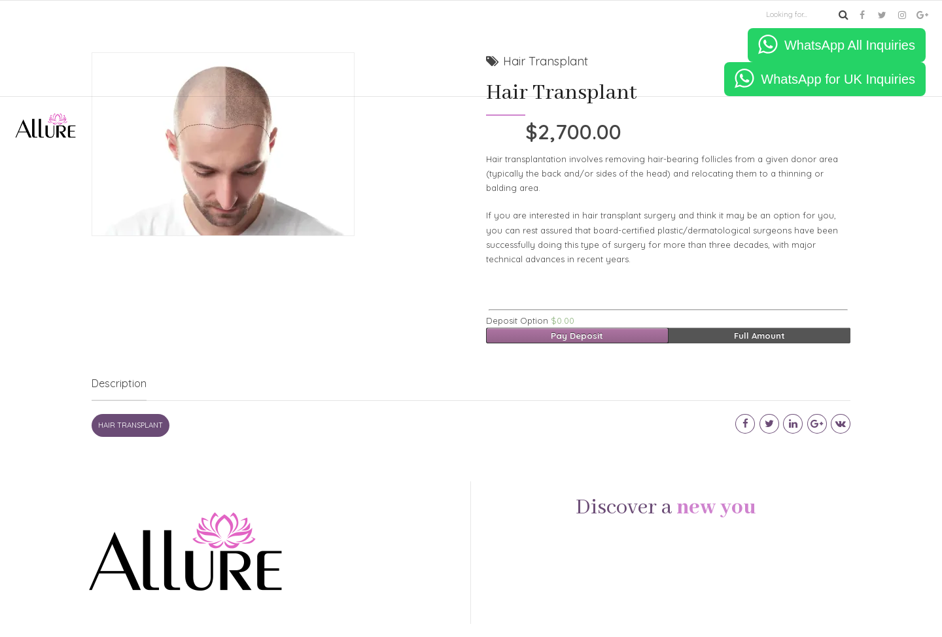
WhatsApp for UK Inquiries (838, 79)
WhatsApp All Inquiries (849, 45)
